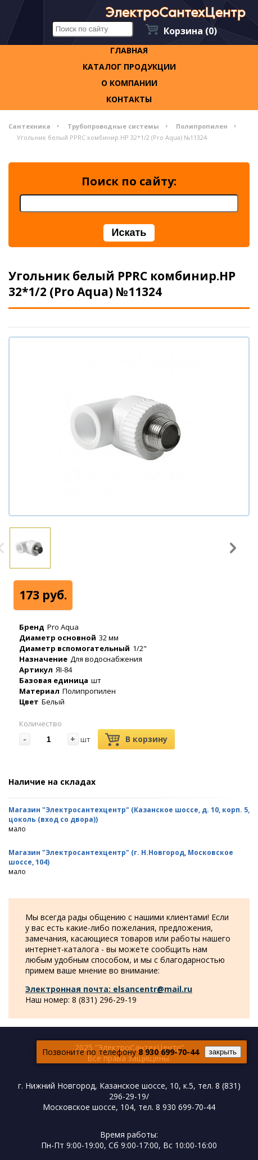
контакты (129, 99)
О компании (129, 83)
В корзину (136, 739)
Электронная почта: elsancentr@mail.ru (108, 989)
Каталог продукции (129, 66)
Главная (129, 50)
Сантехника (29, 126)
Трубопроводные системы (113, 126)
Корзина (190, 31)
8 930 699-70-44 (168, 1052)
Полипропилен (202, 126)
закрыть (223, 1052)
